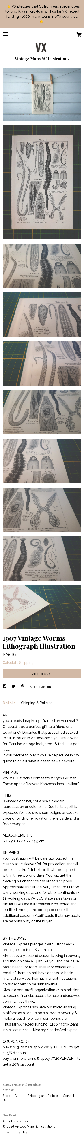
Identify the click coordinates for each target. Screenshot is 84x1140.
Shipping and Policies (44, 1096)
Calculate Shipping (18, 663)
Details (10, 703)
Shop (7, 1096)
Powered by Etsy (15, 1132)
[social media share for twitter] (14, 687)
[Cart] (78, 35)
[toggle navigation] (5, 34)
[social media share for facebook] (5, 687)
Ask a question (40, 687)
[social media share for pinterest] (23, 687)
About (19, 1096)
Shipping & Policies (36, 703)
